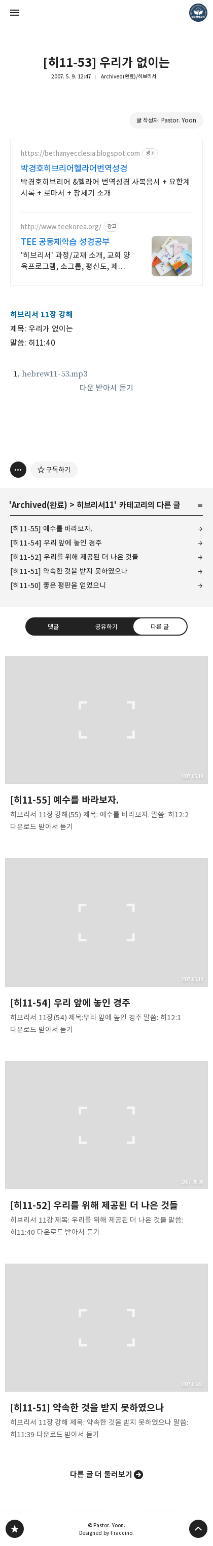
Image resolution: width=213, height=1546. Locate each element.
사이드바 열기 (15, 13)
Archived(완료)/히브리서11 (131, 76)
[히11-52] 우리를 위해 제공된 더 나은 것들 (74, 557)
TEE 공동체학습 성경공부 (65, 241)
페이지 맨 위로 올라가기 (198, 1529)
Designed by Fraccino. (106, 1532)
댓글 (53, 626)
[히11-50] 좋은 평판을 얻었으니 (58, 585)
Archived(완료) (39, 505)
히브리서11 (95, 505)
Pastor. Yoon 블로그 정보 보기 (198, 13)
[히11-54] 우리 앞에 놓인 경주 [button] (106, 949)
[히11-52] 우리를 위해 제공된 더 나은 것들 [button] (106, 1152)
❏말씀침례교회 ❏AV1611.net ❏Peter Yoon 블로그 (15, 1529)
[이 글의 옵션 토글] (18, 470)
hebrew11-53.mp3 (54, 374)
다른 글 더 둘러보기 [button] (101, 1474)
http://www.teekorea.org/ (61, 227)
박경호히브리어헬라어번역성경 (74, 168)
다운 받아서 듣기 (106, 388)
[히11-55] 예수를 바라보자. (51, 528)
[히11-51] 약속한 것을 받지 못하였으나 (69, 571)
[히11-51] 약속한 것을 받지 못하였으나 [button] (106, 1354)
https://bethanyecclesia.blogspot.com (80, 153)
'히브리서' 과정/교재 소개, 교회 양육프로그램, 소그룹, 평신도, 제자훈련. (75, 261)
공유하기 (106, 626)
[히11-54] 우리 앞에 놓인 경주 (56, 543)
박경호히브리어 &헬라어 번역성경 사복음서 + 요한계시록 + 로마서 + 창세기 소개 (105, 187)
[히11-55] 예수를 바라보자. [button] (106, 747)
